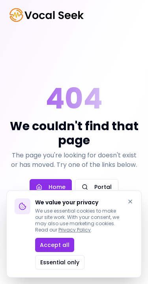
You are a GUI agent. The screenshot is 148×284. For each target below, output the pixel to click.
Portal (97, 187)
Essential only (59, 262)
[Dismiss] (130, 201)
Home (51, 187)
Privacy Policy (74, 229)
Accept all (54, 245)
